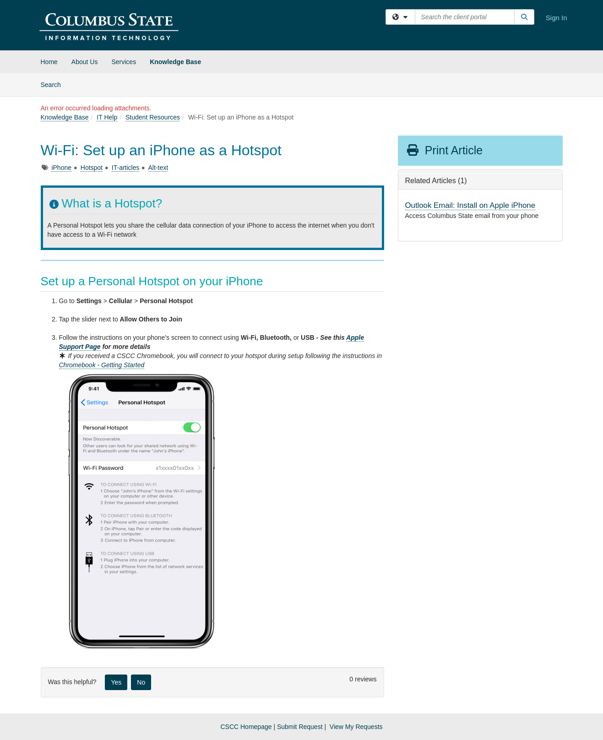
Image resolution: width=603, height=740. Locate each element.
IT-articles (126, 167)
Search (54, 84)
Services (123, 61)
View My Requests (356, 726)
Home (49, 61)
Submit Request (300, 726)
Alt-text (158, 167)
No (141, 682)
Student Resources (152, 117)
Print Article (444, 150)
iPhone (61, 167)
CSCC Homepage (246, 726)
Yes (116, 682)
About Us (84, 61)
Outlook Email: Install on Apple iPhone (470, 205)
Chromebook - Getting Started (102, 365)
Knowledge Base (175, 61)
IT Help (107, 117)
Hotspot (92, 167)
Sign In (556, 18)
